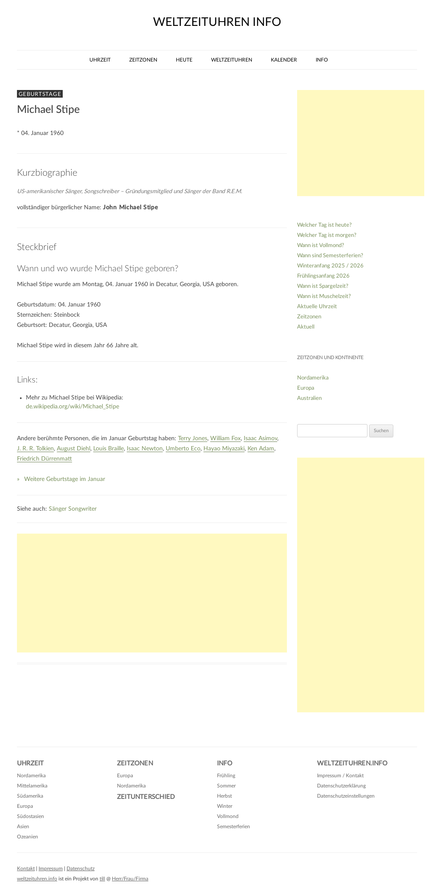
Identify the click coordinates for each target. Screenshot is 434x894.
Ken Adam (261, 449)
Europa (305, 388)
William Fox (225, 438)
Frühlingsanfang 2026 (323, 276)
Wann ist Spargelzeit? (322, 286)
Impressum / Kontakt (340, 775)
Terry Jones (192, 438)
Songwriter (82, 509)
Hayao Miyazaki (224, 449)
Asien (23, 826)
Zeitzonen (143, 59)
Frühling (226, 775)
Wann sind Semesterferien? (330, 256)
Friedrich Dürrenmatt (44, 459)
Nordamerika (312, 378)
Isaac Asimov (260, 438)
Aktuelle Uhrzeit (317, 306)
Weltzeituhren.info (352, 763)
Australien (309, 398)
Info (322, 59)
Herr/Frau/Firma (130, 878)
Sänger (58, 509)
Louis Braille (108, 449)
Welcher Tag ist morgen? (326, 235)
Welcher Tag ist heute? (324, 225)
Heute (184, 59)
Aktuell (305, 327)
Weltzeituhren (231, 59)
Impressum (51, 868)
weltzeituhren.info (37, 878)
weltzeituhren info (217, 22)
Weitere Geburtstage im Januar (64, 479)
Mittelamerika (32, 785)
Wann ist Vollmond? (320, 245)
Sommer (226, 785)
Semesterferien (233, 826)
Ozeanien (27, 836)
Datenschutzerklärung (341, 785)
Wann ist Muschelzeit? (324, 296)
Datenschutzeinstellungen (346, 795)
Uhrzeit (100, 59)
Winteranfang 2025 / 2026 (330, 266)
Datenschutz (81, 868)
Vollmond (228, 816)
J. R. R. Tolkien (35, 449)
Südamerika (30, 795)
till (102, 878)
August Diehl (73, 449)
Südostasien (30, 816)
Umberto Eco (183, 449)
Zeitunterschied (146, 797)
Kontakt (26, 868)
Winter (224, 806)
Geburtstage (40, 94)
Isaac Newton (145, 449)
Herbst (224, 795)
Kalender (284, 59)
